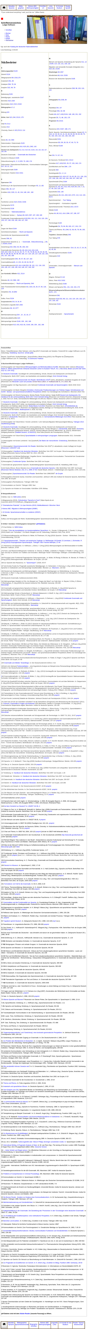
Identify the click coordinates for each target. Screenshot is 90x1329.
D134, (66, 114)
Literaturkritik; (13, 417)
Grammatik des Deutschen (27, 155)
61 (18, 252)
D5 (57, 117)
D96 (10, 182)
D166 (65, 284)
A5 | (64, 229)
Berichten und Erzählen (11, 1221)
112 (11, 166)
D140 (28, 324)
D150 (66, 75)
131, (68, 287)
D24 (18, 315)
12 (86, 62)
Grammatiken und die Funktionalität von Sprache (19, 902)
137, (6, 220)
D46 (67, 229)
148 (69, 114)
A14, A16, (31, 250)
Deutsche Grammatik (10, 374)
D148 (61, 146)
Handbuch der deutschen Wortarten (26, 451)
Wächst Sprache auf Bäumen (13, 999)
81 (36, 252)
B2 (43, 186)
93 (42, 287)
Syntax (19, 215)
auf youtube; (28, 381)
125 (33, 254)
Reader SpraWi (67, 7)
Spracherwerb (69, 314)
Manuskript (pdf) (6, 847)
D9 (62, 142)
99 (12, 87)
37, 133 (71, 163)
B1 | (30, 150)
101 (32, 218)
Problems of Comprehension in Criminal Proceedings (21, 1174)
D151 (21, 173)
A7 (12, 107)
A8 (23, 250)
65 (75, 229)
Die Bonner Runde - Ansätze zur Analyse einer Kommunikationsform (26, 1197)
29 (36, 287)
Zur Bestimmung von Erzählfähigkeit (15, 1133)
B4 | (15, 117)
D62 (15, 247)
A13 (25, 218)
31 (61, 134)
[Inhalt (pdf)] (29, 353)
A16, (55, 114)
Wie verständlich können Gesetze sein (16, 1066)
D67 (62, 72)
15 (75, 248)
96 (17, 254)
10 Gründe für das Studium (65, 1323)
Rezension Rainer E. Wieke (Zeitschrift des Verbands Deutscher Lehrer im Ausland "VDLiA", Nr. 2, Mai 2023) (42, 368)
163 (10, 243)
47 (70, 142)
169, (27, 161)
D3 (79, 187)
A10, (26, 250)
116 (39, 218)
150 (33, 267)
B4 (12, 78)
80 (13, 81)
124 (29, 254)
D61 (58, 111)
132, (43, 254)
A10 (57, 299)
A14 (61, 75)
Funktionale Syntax (19, 461)
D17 (2, 166)
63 (18, 247)
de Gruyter (59, 473)
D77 (17, 308)
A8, (24, 215)
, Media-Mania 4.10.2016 (36, 406)
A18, (36, 250)
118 (44, 287)
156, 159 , (34, 324)
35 (67, 142)
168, (66, 129)
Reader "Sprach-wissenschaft (78, 1323)
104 (56, 136)
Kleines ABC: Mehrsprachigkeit (32, 7)
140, (60, 178)
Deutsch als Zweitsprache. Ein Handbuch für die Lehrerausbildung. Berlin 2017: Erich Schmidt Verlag (41, 396)
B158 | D (6, 243)
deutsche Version (41, 1147)
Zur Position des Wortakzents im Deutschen (18, 1041)
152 (80, 114)
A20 (26, 215)
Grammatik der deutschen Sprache (43, 468)
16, (27, 315)
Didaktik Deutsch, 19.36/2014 (25, 432)
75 (84, 134)
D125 (23, 143)
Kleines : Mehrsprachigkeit (44, 1323)
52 (16, 252)
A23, (22, 324)
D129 (15, 71)
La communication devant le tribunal (15, 1102)
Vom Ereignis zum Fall (10, 1090)
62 (61, 111)
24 (83, 248)
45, (52, 249)
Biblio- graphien (21, 7)
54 (28, 262)
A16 (9, 101)
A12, (66, 187)
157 (6, 255)
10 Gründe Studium (59, 7)
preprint (75, 641)
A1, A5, (58, 187)
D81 (7, 189)
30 (58, 134)
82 (38, 252)
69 (81, 134)
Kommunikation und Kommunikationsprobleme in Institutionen (39, 1117)
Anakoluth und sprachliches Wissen (15, 1086)
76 (77, 142)
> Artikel (7, 38)
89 (9, 254)
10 (51, 134)
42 (66, 134)
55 (30, 262)
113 (77, 195)
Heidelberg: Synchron (17, 353)
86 (2, 254)
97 (33, 262)
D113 (71, 160)
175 (22, 117)
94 (15, 84)
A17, (58, 114)
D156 (24, 202)
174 (30, 161)
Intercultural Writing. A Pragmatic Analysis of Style (20, 1145)
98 (76, 88)
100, (83, 229)
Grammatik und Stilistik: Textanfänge (16, 663)
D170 (12, 205)
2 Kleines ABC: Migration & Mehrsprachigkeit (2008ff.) (19, 508)
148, (77, 178)
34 (16, 301)
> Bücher (7, 33)
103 (79, 88)
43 (22, 262)
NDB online (17, 497)
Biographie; (34, 1324)
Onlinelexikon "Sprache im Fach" (29, 500)
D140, (19, 321)
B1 (28, 146)
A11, (83, 62)
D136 (12, 208)
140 (16, 220)
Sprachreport (31, 563)
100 (69, 226)
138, (9, 220)
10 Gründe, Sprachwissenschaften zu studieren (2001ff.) (21, 512)
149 (28, 192)
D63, (32, 146)
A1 (14, 161)
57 (22, 259)
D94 (9, 84)
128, (3, 220)
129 (40, 254)
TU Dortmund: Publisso (35, 358)
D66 (68, 213)
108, (38, 215)
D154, (20, 202)
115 (59, 64)
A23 (18, 318)
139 (12, 220)
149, (30, 267)
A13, (20, 150)
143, (20, 267)
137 (50, 300)
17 (30, 315)
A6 (46, 242)
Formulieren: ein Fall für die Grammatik (17, 884)
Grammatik (26, 242)
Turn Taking (67, 200)
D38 (73, 88)
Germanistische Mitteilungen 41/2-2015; (58, 417)
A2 (83, 132)
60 (79, 134)
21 (8, 166)
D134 (12, 298)
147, (23, 220)
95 (30, 265)
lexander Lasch (18, 381)
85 (20, 247)
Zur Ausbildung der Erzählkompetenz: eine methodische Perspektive (26, 1216)
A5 (37, 186)
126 (46, 218)
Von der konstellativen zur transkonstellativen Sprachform (28, 530)
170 (19, 78)
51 (13, 252)
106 (23, 254)
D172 (51, 197)
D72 (73, 195)
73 (75, 142)
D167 (22, 97)
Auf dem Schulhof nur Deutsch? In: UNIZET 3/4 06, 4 (22, 806)
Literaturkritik (63, 429)
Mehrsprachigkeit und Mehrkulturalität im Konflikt (41, 367)
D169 (15, 169)
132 (69, 64)
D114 (22, 273)
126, (81, 299)
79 (31, 252)
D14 (72, 248)
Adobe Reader (25, 1313)
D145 (58, 69)
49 (19, 259)
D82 (15, 292)
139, (16, 267)
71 (60, 117)
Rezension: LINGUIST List (10, 448)
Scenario (80, 429)
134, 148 (23, 192)
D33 (13, 301)
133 (84, 195)
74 (23, 252)
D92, (57, 107)
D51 (9, 81)
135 (65, 117)
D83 (12, 140)
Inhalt (12, 424)
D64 (57, 170)
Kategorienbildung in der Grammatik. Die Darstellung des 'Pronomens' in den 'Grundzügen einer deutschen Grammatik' (43, 1211)
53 (70, 176)
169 (41, 215)
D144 (59, 304)
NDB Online (19, 527)
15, (25, 315)
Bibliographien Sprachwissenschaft (22, 1323)
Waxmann (55, 568)
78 (12, 84)
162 (26, 321)
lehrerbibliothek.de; (71, 406)
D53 (29, 218)
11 (40, 186)
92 (12, 254)
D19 (58, 256)
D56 (7, 238)
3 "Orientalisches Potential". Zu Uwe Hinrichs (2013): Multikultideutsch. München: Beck (30, 505)
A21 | (73, 207)
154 (26, 220)
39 (18, 301)
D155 (11, 94)
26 (34, 287)
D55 (53, 155)
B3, (59, 142)
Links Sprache (51, 7)
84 (43, 252)
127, (84, 299)
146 (19, 220)
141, (3, 255)
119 (2, 288)
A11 (62, 195)
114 (24, 130)
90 (24, 259)
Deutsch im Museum (11, 865)
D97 (30, 215)
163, (9, 255)
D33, (59, 192)
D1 (8, 127)
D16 (16, 78)
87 (4, 254)
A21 (67, 160)
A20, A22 (4, 252)
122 (59, 136)
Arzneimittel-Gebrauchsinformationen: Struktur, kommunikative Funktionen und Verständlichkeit (35, 1231)
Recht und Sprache (26, 232)
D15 (15, 104)
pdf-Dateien (40, 524)
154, (39, 150)
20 (6, 166)
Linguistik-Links (54, 1323)
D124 (8, 74)
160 (32, 192)
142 (35, 146)
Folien (18, 847)
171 (69, 129)
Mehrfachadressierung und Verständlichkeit (18, 1202)
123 (50, 90)
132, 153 (73, 287)
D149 (56, 210)
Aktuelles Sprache (11, 7)
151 (76, 114)
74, (56, 155)
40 (18, 192)
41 (63, 134)
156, (42, 150)
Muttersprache (25, 409)
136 (66, 136)
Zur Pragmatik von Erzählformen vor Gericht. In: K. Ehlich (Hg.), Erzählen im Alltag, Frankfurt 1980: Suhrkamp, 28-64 (42, 1263)
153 (27, 247)
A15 (8, 112)
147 (26, 267)
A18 (15, 202)
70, (24, 161)
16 (9, 140)
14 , (22, 315)
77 (26, 252)
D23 (31, 287)
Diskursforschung (37, 242)
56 (74, 134)
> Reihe (7, 37)
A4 (55, 213)
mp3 (54, 921)
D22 (8, 87)
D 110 (63, 277)
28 (64, 142)
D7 (68, 176)
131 (63, 136)
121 (62, 64)
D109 (51, 64)
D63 (21, 305)
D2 (20, 262)
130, (66, 64)
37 (39, 287)
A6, (7, 140)
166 (5, 151)
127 (36, 254)
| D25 (21, 161)
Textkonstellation (22, 666)
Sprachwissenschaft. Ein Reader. (25, 380)
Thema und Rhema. (10, 1083)
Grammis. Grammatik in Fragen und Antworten (19, 703)
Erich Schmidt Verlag (60, 376)
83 (41, 252)
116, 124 (72, 299)
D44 (32, 283)
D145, (33, 150)
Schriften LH (43, 7)
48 (69, 134)
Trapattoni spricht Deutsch (12, 921)
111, (79, 176)
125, (77, 299)
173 (78, 287)
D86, (15, 280)
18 (56, 134)
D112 (8, 124)
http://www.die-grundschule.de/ (72, 835)
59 (76, 134)
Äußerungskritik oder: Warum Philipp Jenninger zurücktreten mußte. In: (42, 1142)
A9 (5, 124)
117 (13, 189)
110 (82, 88)
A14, (21, 146)
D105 (17, 158)
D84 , (67, 166)
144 (36, 150)
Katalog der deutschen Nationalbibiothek (24, 47)
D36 (62, 100)
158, (2, 151)
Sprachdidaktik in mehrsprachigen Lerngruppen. (41, 435)
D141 (61, 121)
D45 (16, 259)
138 (18, 280)
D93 (69, 235)
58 (73, 229)
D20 (13, 101)
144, (67, 178)
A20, (27, 235)
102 (52, 136)
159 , (23, 321)
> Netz (6, 35)
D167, (62, 129)
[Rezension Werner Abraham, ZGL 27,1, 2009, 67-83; (19, 470)
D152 (20, 104)
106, (24, 247)
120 (42, 218)
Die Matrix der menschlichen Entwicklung (53, 441)
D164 (15, 228)
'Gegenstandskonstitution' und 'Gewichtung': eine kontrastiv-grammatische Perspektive (32, 1032)
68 (64, 111)
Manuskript (5, 585)
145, (70, 136)
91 (11, 238)
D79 (58, 238)
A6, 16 (11, 292)
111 (36, 218)
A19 (24, 146)
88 (7, 254)
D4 (59, 226)
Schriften (9, 30)
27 (50, 188)
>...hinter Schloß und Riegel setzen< (15, 1150)
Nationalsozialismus (18, 212)
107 (34, 215)
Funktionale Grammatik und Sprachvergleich (53, 385)
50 (71, 134)
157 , (45, 150)
